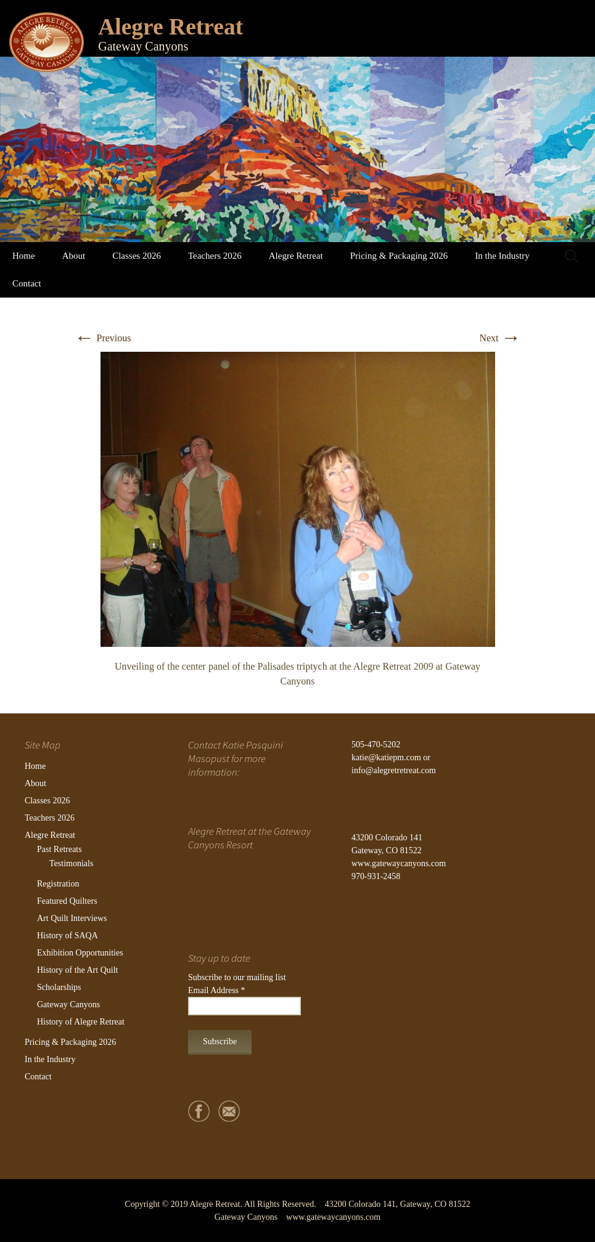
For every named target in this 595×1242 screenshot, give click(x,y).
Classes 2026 (136, 256)
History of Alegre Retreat (81, 1021)
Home (23, 256)
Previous (103, 338)
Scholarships (59, 987)
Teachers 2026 (215, 256)
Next (499, 338)
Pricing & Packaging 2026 (399, 256)
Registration (58, 883)
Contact (26, 283)
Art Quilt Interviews (72, 918)
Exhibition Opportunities (80, 952)
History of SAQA (67, 935)
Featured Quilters (67, 901)
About (74, 256)
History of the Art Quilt (77, 970)
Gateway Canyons (68, 1004)
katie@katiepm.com (386, 757)
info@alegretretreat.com (393, 770)
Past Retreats (59, 849)
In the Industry (502, 256)
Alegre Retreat (296, 256)
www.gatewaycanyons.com (398, 863)
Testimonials (71, 863)
